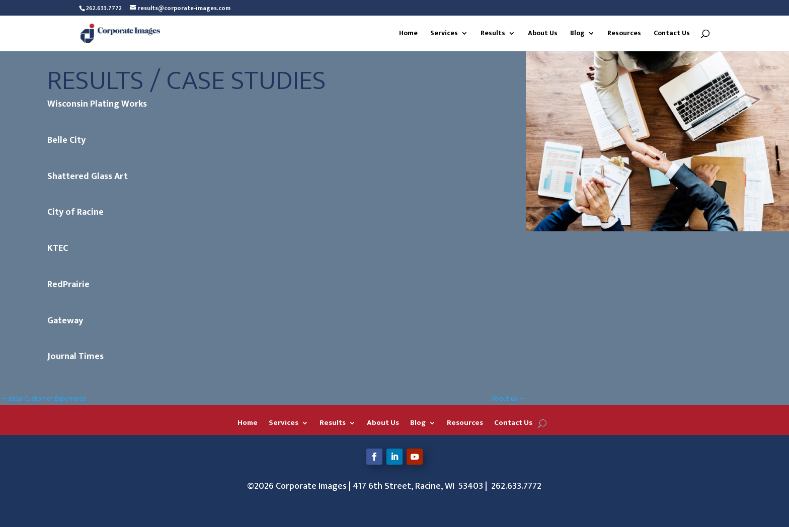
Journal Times (75, 356)
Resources (624, 34)
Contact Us (672, 34)
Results (493, 34)
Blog (577, 34)
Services (444, 34)
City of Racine (75, 212)
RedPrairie (68, 284)
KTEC (57, 248)
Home (408, 34)
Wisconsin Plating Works (97, 104)
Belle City (66, 140)
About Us (543, 34)
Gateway (65, 320)
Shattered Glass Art (87, 176)
